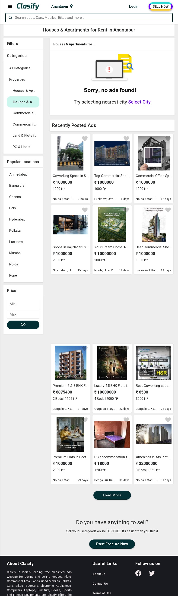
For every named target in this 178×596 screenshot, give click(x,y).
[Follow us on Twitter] (152, 575)
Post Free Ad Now (112, 544)
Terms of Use (101, 593)
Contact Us (100, 583)
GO (23, 325)
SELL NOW (160, 6)
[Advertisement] (23, 405)
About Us (98, 574)
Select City (139, 102)
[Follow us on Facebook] (138, 575)
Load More (112, 495)
